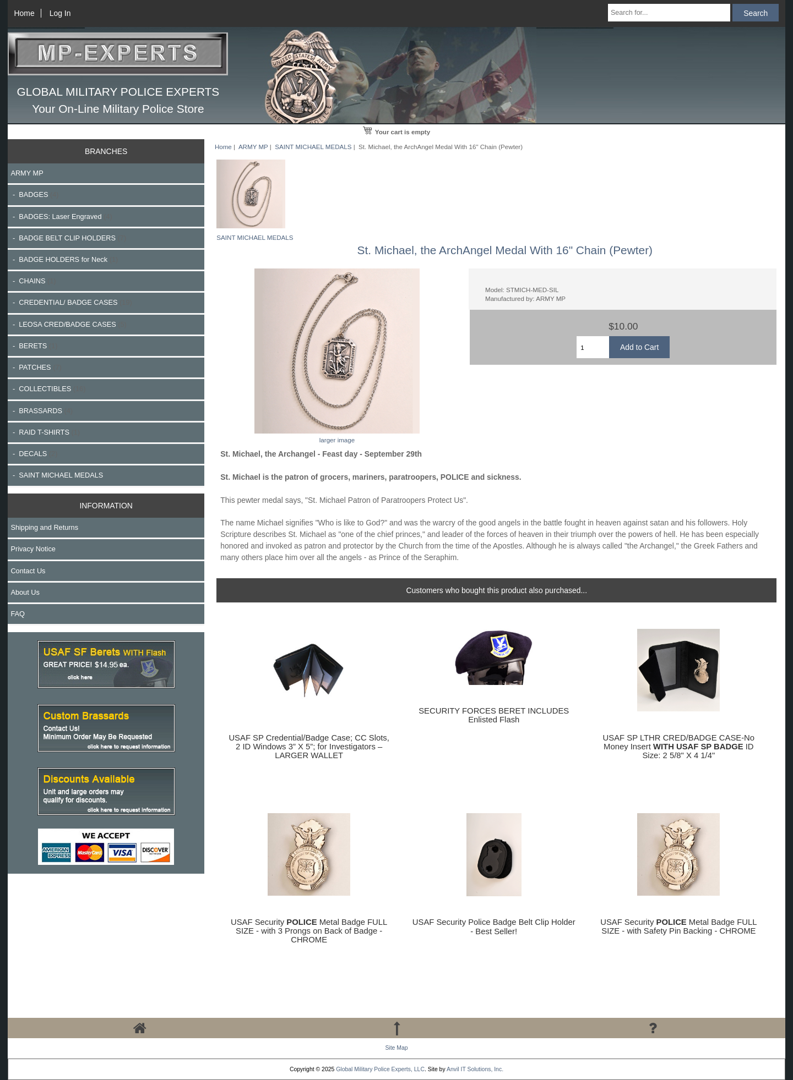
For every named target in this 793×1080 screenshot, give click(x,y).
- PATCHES (35, 367)
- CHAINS (33, 281)
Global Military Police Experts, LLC (380, 1069)
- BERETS (33, 346)
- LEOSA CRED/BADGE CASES (68, 324)
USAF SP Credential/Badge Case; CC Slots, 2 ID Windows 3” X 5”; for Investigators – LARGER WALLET (309, 746)
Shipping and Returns (44, 527)
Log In (60, 13)
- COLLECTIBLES (47, 389)
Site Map (396, 1048)
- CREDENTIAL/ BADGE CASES (71, 302)
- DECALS (33, 453)
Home (24, 13)
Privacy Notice (32, 549)
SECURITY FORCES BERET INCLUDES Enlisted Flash (494, 715)
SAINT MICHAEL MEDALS (313, 146)
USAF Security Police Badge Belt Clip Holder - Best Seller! (493, 926)
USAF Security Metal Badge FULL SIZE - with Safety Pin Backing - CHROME (678, 926)
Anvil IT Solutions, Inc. (475, 1069)
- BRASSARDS (41, 411)
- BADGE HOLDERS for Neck (64, 259)
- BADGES (34, 194)
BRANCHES (106, 151)
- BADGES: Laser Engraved (61, 216)
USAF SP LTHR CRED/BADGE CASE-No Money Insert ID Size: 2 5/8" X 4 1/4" (678, 746)
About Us (24, 592)
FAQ (17, 614)
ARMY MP (253, 146)
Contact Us (27, 571)
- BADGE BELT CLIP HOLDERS (68, 238)
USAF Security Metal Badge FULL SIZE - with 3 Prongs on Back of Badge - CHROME (309, 931)
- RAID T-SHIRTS (45, 432)
